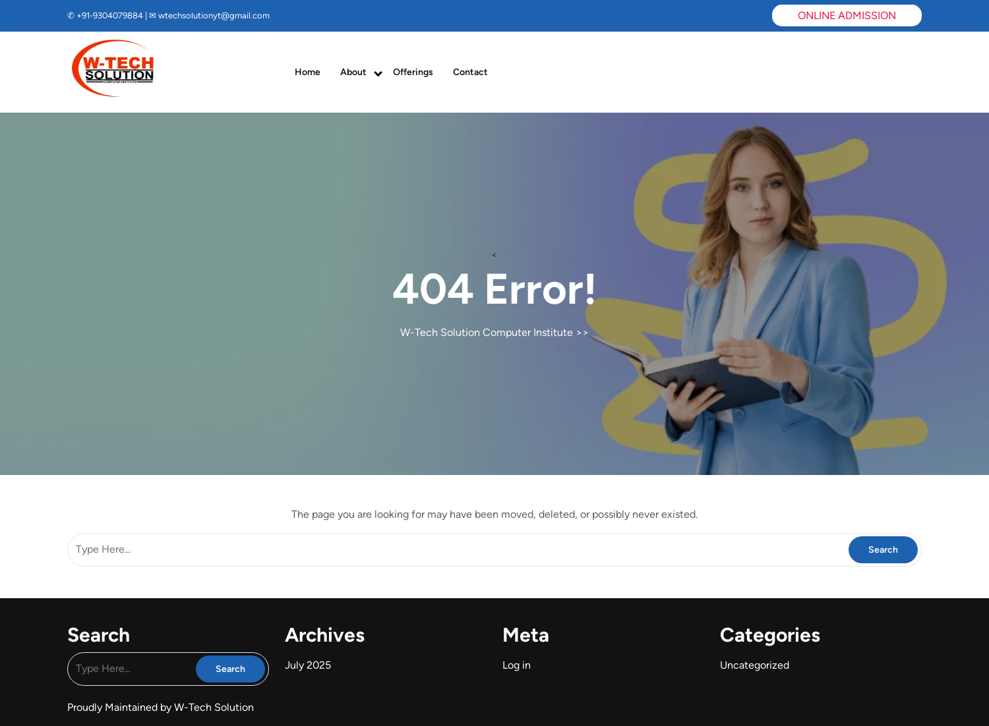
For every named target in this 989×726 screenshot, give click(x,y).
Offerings (413, 72)
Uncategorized (754, 665)
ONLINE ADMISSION (847, 15)
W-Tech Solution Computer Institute (486, 332)
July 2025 (308, 665)
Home (307, 72)
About (353, 72)
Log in (516, 665)
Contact (470, 72)
